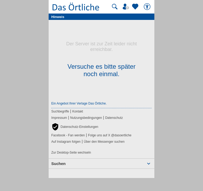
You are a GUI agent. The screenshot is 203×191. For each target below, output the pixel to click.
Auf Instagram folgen (66, 142)
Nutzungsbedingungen (86, 118)
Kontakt (77, 111)
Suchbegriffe (60, 111)
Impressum (59, 118)
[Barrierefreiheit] (148, 7)
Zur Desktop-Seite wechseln (71, 152)
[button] (74, 126)
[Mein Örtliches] (127, 7)
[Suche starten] (115, 7)
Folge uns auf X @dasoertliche (109, 135)
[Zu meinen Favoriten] (136, 7)
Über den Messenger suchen (104, 142)
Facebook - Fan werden (68, 135)
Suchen (58, 163)
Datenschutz (114, 118)
